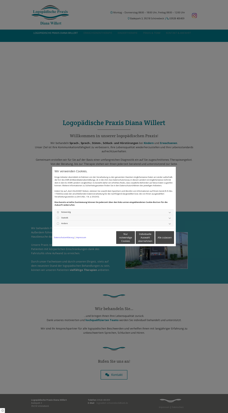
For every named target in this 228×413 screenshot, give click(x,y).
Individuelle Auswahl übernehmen (133, 237)
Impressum (81, 237)
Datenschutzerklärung (64, 237)
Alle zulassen (161, 237)
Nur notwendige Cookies (105, 237)
